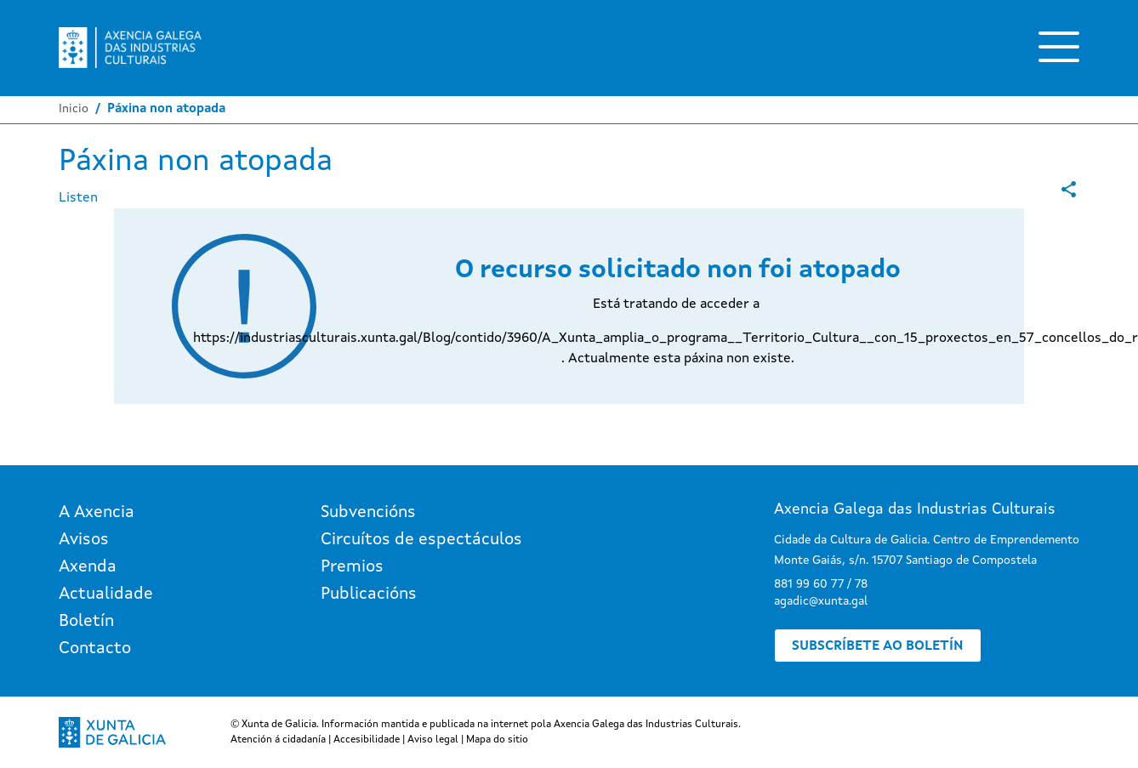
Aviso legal (432, 740)
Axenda (88, 567)
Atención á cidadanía (278, 740)
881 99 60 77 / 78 (821, 584)
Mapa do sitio (497, 740)
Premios (352, 567)
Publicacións (369, 594)
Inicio (73, 109)
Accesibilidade (366, 740)
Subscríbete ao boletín (878, 646)
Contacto (95, 648)
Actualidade (106, 594)
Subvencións (368, 512)
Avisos (84, 540)
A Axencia (96, 512)
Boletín (86, 621)
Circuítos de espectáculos (421, 540)
